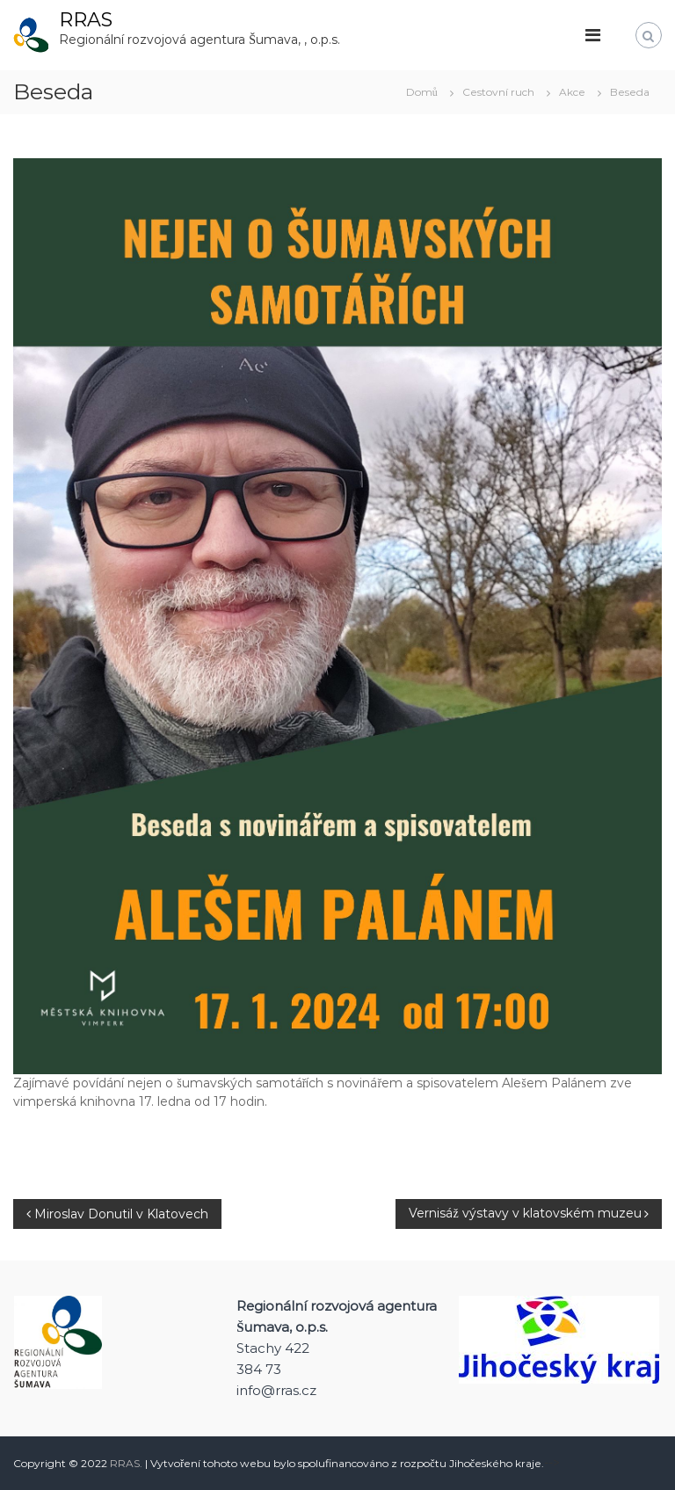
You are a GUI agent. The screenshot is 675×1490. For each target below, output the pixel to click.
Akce (572, 91)
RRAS (85, 20)
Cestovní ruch (498, 91)
